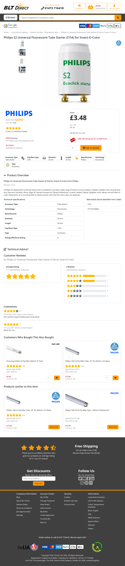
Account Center (47, 494)
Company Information (26, 494)
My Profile (44, 497)
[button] (119, 361)
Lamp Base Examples (96, 497)
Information (93, 494)
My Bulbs (44, 511)
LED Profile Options (95, 501)
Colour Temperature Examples (96, 505)
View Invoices (45, 508)
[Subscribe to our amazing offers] (38, 478)
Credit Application (47, 515)
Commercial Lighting (19, 32)
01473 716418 (52, 8)
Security (67, 494)
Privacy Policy (69, 504)
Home (6, 32)
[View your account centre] (114, 7)
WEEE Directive (94, 517)
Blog (18, 497)
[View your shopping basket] (96, 7)
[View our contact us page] (79, 7)
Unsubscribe (45, 519)
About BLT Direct (23, 501)
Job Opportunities (23, 511)
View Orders (45, 504)
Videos (90, 528)
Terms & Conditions (24, 508)
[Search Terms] (67, 18)
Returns (43, 522)
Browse (10, 17)
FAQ (89, 514)
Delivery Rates (22, 504)
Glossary (91, 525)
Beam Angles (93, 510)
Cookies (67, 497)
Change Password (47, 501)
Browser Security (71, 501)
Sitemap (19, 515)
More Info (54, 427)
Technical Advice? (16, 249)
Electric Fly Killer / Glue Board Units (44, 32)
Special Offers (93, 521)
